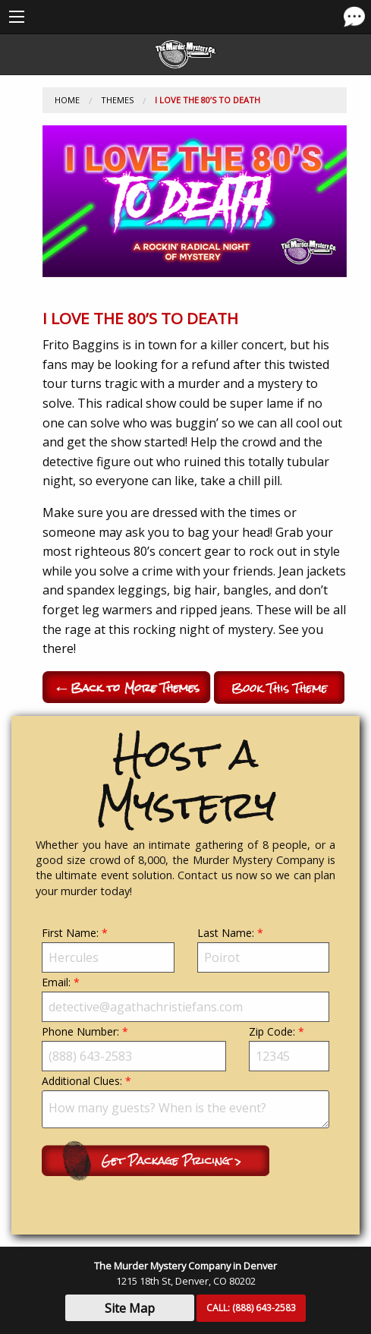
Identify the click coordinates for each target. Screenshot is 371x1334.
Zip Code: (289, 1047)
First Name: (108, 949)
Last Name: (263, 949)
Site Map (130, 1308)
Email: (185, 998)
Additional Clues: (185, 1101)
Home (67, 100)
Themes (117, 100)
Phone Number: (134, 1047)
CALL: (251, 1307)
